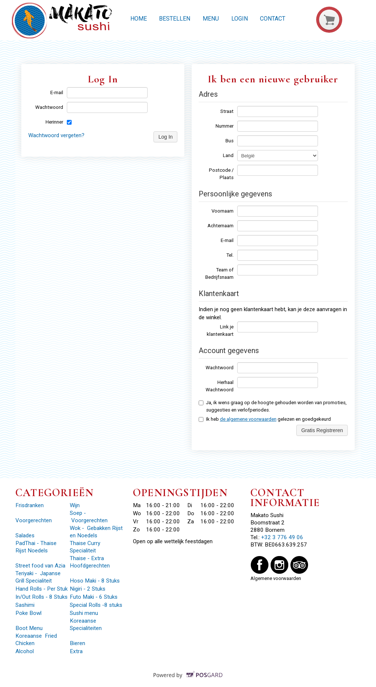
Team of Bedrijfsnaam (219, 273)
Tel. (230, 255)
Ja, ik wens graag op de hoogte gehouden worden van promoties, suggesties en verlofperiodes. (273, 406)
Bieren (77, 643)
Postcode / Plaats (221, 173)
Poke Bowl (28, 613)
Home (138, 18)
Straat (227, 111)
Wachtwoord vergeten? (56, 135)
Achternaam (220, 225)
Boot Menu (29, 628)
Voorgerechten (33, 520)
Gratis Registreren (322, 430)
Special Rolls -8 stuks (96, 605)
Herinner (54, 122)
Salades (25, 535)
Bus (229, 140)
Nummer (225, 126)
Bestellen (174, 18)
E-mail (56, 92)
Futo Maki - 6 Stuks (94, 597)
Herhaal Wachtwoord (220, 386)
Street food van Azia (41, 565)
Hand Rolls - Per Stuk (41, 588)
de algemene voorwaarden (248, 419)
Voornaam (223, 211)
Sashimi (25, 605)
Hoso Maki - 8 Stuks (95, 580)
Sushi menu (84, 613)
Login (239, 18)
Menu (211, 18)
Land (228, 155)
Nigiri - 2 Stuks (87, 588)
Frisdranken (29, 505)
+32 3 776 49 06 (282, 537)
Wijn (75, 505)
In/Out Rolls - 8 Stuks (41, 597)
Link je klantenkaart (220, 330)
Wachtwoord (49, 107)
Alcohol (24, 651)
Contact (272, 18)
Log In (165, 137)
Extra (77, 651)
